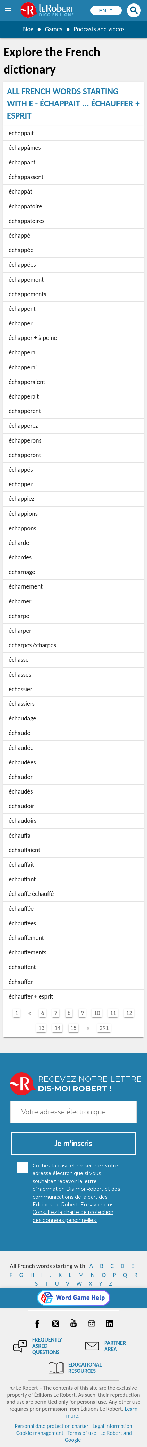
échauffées (22, 923)
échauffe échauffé (31, 894)
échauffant (22, 879)
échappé (20, 235)
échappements (27, 294)
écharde (19, 543)
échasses (20, 674)
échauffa (20, 835)
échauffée (21, 909)
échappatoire (25, 206)
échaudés (21, 791)
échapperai (23, 367)
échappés (21, 469)
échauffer (21, 982)
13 (41, 1028)
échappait (21, 133)
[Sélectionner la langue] (106, 10)
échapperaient (27, 382)
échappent (22, 308)
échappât (20, 191)
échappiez (21, 499)
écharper (20, 630)
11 (113, 1013)
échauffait (21, 864)
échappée (21, 250)
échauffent (22, 967)
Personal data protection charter (51, 1426)
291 (104, 1028)
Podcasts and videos (99, 29)
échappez (21, 484)
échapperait (24, 396)
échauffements (27, 952)
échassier (20, 689)
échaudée (21, 748)
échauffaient (24, 850)
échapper (21, 323)
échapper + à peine (33, 338)
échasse (19, 659)
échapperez (23, 425)
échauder (21, 777)
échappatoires (27, 221)
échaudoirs (22, 820)
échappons (22, 528)
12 (129, 1013)
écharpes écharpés (32, 645)
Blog (27, 29)
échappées (22, 264)
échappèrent (25, 411)
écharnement (26, 586)
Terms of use (82, 1433)
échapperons (25, 440)
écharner (20, 601)
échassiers (22, 704)
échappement (26, 279)
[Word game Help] (73, 1298)
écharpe (19, 616)
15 (73, 1028)
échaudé (20, 733)
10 (97, 1013)
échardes (20, 557)
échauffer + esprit (31, 996)
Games (53, 29)
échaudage (22, 718)
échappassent (26, 177)
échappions (23, 513)
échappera (22, 352)
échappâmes (25, 148)
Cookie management (39, 1433)
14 (57, 1028)
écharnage (22, 572)
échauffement (26, 938)
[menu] (9, 10)
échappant (22, 162)
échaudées (22, 762)
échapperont (25, 455)
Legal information (112, 1426)
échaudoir (21, 806)
